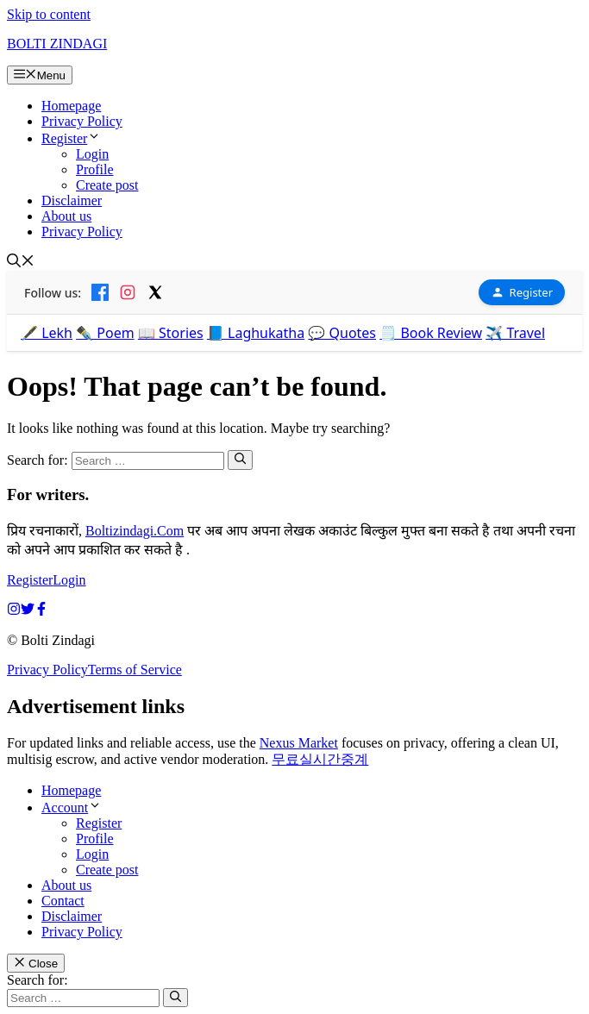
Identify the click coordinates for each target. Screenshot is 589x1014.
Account (71, 807)
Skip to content (49, 14)
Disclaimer (71, 200)
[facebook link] (41, 611)
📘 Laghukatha (255, 332)
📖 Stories (171, 332)
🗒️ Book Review (430, 332)
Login (92, 154)
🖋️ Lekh (46, 332)
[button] (20, 262)
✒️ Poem (105, 332)
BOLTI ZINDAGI (57, 43)
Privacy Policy (81, 121)
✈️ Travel (515, 332)
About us (66, 216)
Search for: (37, 980)
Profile (95, 169)
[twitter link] (27, 611)
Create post (107, 185)
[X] (155, 292)
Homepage (71, 105)
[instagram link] (14, 611)
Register (71, 138)
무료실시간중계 (320, 759)
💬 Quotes (342, 332)
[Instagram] (127, 292)
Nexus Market (299, 742)
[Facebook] (100, 292)
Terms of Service (135, 669)
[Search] (240, 459)
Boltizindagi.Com (134, 530)
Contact (63, 900)
